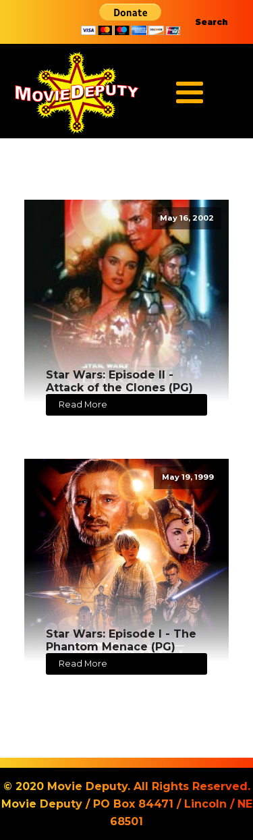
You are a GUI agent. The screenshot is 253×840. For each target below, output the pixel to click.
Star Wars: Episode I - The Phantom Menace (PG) (121, 640)
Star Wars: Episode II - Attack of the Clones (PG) (119, 381)
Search (211, 22)
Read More (83, 404)
